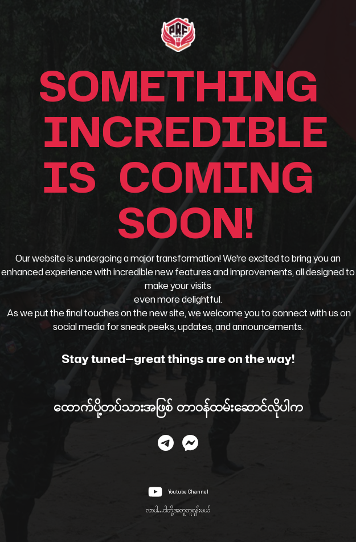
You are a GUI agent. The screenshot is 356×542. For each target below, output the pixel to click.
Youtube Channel (188, 492)
